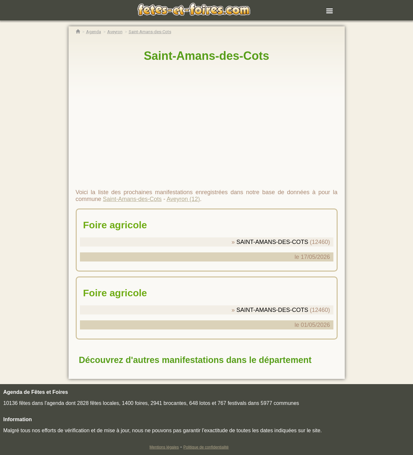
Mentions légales (164, 447)
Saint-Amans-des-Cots (206, 55)
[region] (207, 123)
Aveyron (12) (183, 199)
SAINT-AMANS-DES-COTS (272, 242)
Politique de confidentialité (205, 447)
